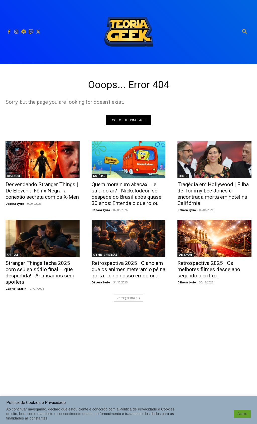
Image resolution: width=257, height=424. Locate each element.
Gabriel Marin (16, 288)
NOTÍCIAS (99, 176)
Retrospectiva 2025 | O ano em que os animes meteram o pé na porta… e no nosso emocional (128, 269)
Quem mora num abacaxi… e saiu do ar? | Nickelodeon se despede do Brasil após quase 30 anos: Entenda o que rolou (126, 193)
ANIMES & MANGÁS (105, 254)
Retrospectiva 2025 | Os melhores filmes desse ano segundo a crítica (208, 269)
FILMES (183, 176)
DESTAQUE (13, 176)
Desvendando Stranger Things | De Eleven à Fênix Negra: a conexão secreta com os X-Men (42, 190)
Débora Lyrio (15, 203)
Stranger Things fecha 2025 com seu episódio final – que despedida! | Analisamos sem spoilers (40, 272)
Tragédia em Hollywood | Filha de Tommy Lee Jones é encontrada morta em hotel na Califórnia (213, 193)
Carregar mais (129, 298)
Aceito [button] (242, 414)
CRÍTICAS (12, 254)
